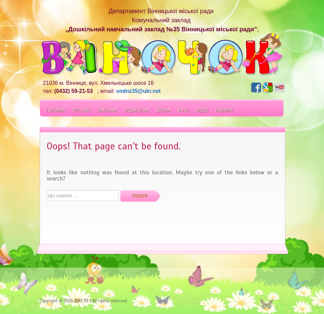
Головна (55, 110)
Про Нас (82, 110)
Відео (202, 110)
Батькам (107, 110)
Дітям (163, 110)
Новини (224, 110)
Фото (182, 110)
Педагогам (136, 110)
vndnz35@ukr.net (138, 91)
